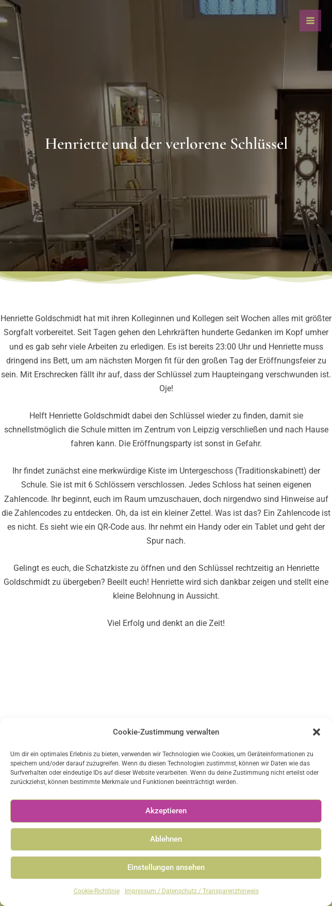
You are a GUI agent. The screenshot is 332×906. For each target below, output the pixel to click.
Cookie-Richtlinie (97, 891)
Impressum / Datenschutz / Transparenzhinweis (192, 891)
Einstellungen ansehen (166, 867)
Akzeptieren (166, 810)
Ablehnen (166, 839)
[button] (316, 732)
